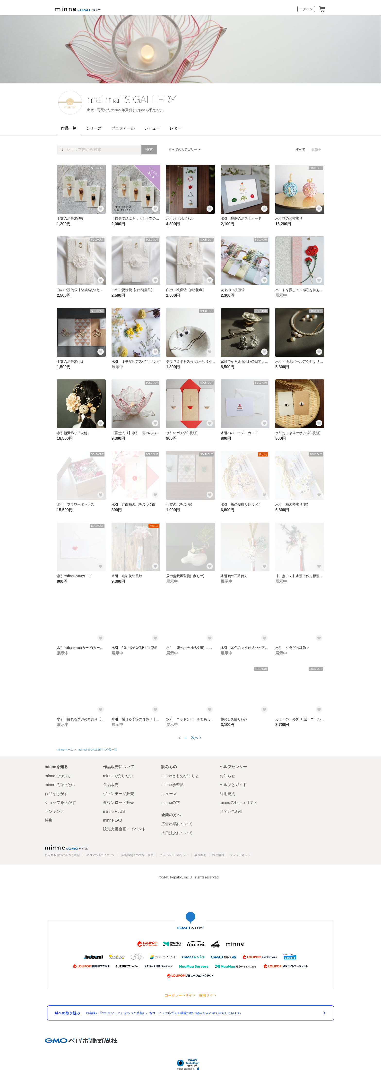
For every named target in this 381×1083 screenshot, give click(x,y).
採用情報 (218, 855)
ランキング (54, 811)
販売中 (316, 149)
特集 (48, 820)
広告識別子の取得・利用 (137, 855)
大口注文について (176, 833)
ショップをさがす (60, 802)
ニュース (169, 794)
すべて (300, 149)
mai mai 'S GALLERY (131, 99)
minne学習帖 (172, 785)
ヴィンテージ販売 (118, 794)
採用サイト (207, 995)
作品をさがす (56, 794)
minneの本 (170, 802)
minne (66, 847)
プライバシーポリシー (174, 855)
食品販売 (111, 785)
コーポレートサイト (180, 995)
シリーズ (94, 128)
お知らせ (227, 776)
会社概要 (200, 855)
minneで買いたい (60, 785)
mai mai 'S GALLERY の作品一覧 (97, 749)
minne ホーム (65, 749)
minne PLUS (114, 811)
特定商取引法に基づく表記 (62, 855)
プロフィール (123, 128)
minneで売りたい (118, 776)
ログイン (306, 9)
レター (175, 128)
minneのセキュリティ (239, 802)
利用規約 (227, 794)
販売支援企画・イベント (124, 829)
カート (322, 9)
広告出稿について (176, 824)
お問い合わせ (231, 811)
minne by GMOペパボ (78, 9)
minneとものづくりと (180, 776)
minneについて (58, 776)
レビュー (152, 128)
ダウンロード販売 (118, 802)
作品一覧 (68, 128)
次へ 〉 (197, 738)
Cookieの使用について (100, 855)
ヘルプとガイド (233, 785)
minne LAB (112, 820)
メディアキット (240, 855)
